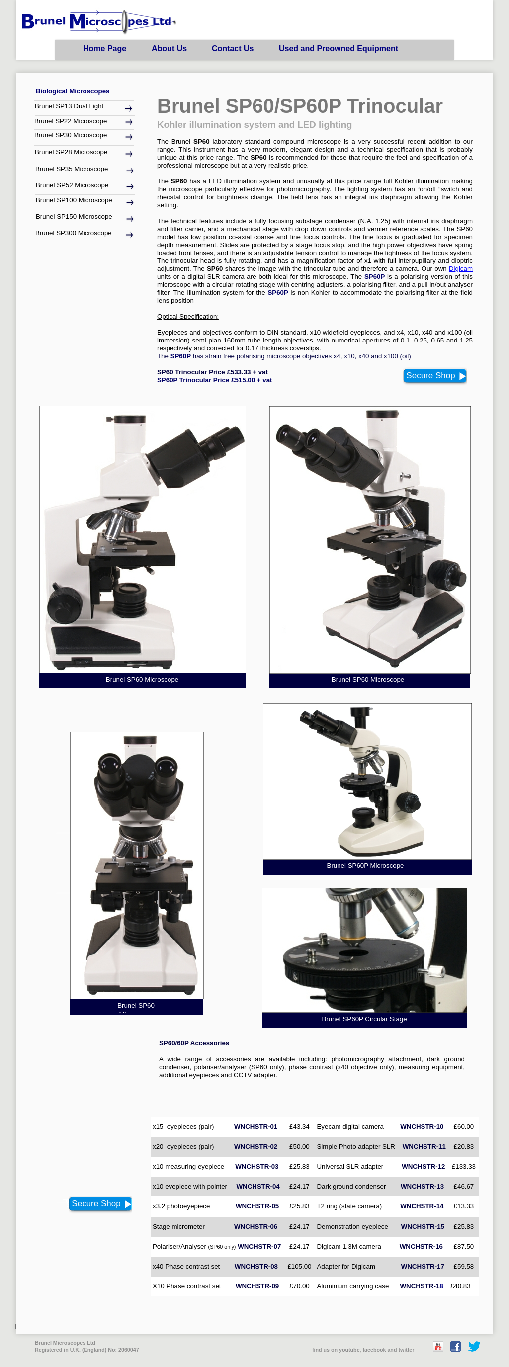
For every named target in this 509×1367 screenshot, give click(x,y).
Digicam (461, 268)
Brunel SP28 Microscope (71, 152)
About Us (169, 48)
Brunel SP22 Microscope (70, 121)
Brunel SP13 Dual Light (69, 106)
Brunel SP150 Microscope (74, 216)
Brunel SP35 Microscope (71, 168)
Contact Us (233, 48)
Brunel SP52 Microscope (72, 185)
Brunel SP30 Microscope (70, 135)
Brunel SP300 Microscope (73, 233)
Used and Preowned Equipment (338, 48)
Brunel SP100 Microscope (74, 200)
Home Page (104, 48)
